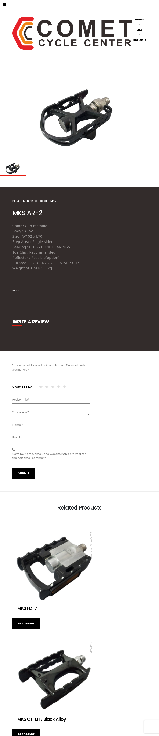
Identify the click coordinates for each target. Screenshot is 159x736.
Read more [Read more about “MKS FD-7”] (26, 605)
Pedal (16, 201)
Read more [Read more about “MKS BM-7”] (26, 704)
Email (17, 437)
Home (139, 19)
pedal (15, 290)
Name (17, 425)
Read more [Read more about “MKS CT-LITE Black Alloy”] (93, 605)
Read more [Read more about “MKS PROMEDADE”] (93, 698)
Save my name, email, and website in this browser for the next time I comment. (49, 456)
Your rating (22, 387)
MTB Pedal (30, 201)
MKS (139, 29)
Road (43, 201)
